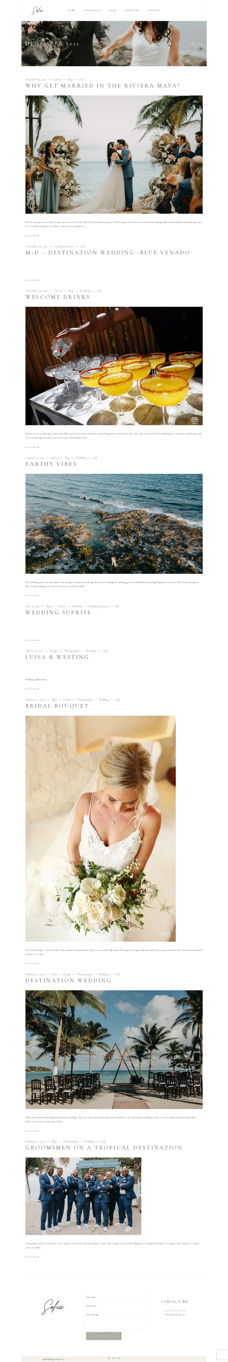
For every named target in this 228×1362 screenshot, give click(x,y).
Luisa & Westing (57, 657)
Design (54, 651)
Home (194, 43)
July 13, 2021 (33, 606)
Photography (84, 699)
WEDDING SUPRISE (58, 612)
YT (118, 1358)
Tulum (62, 606)
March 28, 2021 (34, 651)
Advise (57, 79)
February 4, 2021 (35, 699)
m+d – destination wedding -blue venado (107, 252)
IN (113, 1358)
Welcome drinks (57, 297)
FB (109, 1358)
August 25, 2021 (35, 458)
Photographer (72, 651)
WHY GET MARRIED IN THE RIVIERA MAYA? (102, 85)
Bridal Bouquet (57, 705)
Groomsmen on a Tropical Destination (104, 1147)
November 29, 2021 (37, 246)
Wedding (85, 291)
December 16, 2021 (36, 79)
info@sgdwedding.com (174, 1314)
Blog (70, 79)
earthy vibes (51, 464)
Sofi (81, 79)
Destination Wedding (68, 980)
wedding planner (64, 246)
